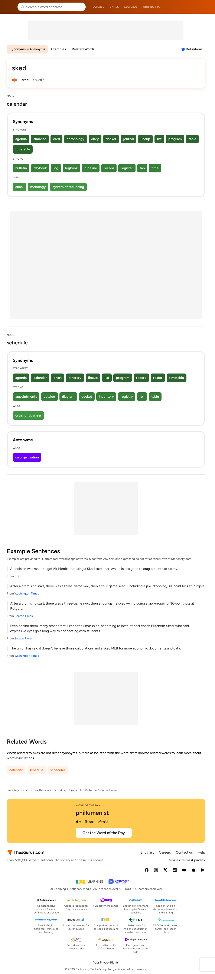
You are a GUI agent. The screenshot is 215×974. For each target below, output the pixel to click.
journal (128, 139)
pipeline (90, 168)
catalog (49, 396)
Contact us (184, 852)
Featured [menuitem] (97, 6)
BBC (17, 576)
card (56, 139)
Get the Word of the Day (103, 832)
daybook (40, 168)
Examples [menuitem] (58, 49)
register (127, 168)
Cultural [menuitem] (130, 6)
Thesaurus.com (9, 7)
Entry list (147, 852)
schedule (36, 770)
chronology (75, 139)
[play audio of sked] (14, 80)
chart (57, 378)
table (192, 139)
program (175, 139)
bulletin (21, 168)
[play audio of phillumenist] (78, 821)
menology (38, 187)
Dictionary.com (205, 6)
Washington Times (26, 593)
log (55, 168)
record (109, 168)
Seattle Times (23, 616)
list (159, 139)
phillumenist (92, 812)
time (155, 168)
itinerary (74, 378)
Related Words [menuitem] (83, 49)
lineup (145, 139)
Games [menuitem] (114, 6)
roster (157, 378)
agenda (21, 139)
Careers (165, 852)
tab (142, 168)
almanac (39, 139)
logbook (71, 168)
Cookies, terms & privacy (186, 860)
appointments (26, 396)
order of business (28, 415)
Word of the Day (88, 805)
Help (201, 852)
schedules (57, 770)
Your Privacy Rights (106, 962)
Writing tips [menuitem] (151, 6)
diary (95, 139)
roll (142, 396)
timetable (22, 149)
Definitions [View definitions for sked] (194, 49)
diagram (68, 396)
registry (127, 396)
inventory (106, 396)
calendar (40, 378)
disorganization (27, 457)
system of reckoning (68, 187)
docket (111, 139)
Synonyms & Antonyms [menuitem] (27, 49)
